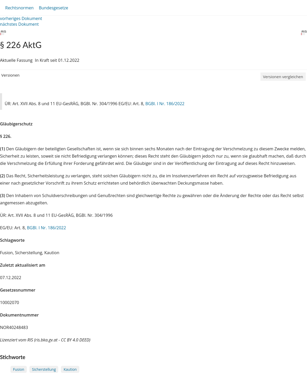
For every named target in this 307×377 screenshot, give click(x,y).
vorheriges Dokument (21, 18)
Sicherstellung (44, 369)
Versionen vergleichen (283, 76)
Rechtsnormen (19, 8)
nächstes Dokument (19, 24)
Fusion (18, 369)
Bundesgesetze (53, 8)
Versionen (10, 75)
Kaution (69, 369)
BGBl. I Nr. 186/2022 (164, 103)
